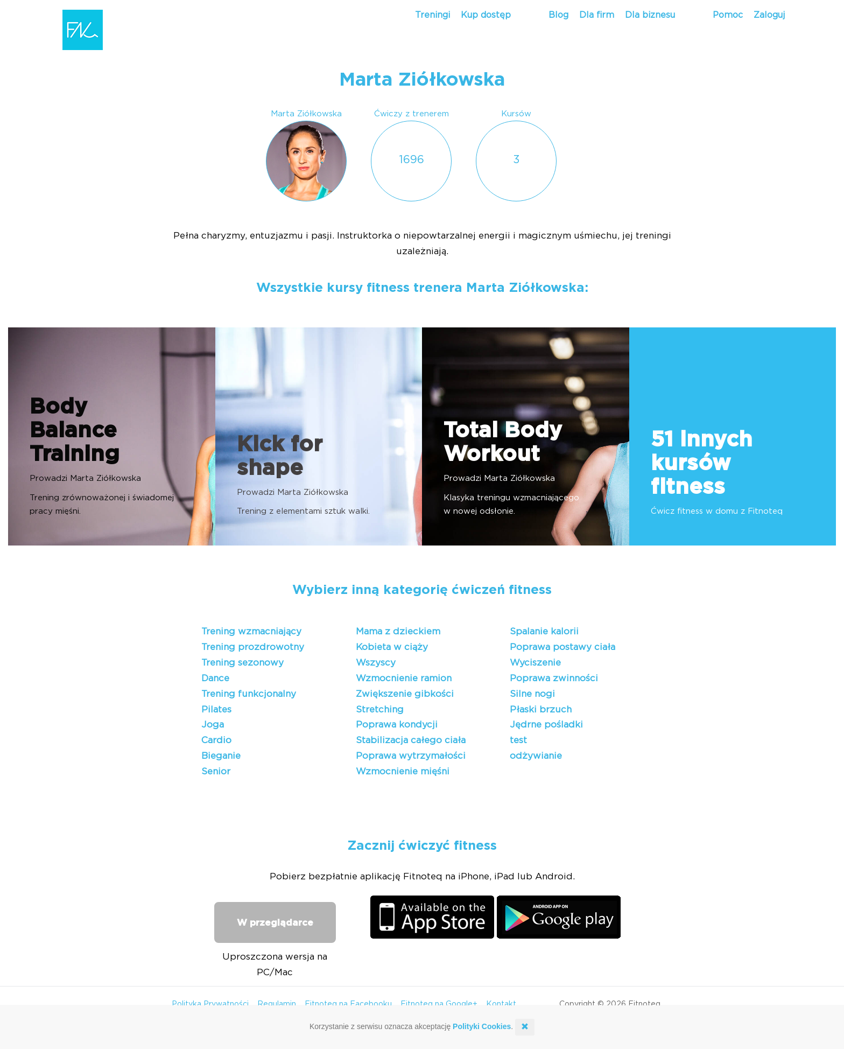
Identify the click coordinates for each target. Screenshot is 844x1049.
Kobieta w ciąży (392, 647)
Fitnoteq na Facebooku (348, 1004)
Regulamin (276, 1004)
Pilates (216, 709)
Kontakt (501, 1004)
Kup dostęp (486, 15)
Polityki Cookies (482, 1026)
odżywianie (536, 755)
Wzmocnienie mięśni (402, 771)
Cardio (216, 740)
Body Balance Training (74, 430)
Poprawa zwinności (554, 678)
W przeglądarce (275, 922)
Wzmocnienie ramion (404, 678)
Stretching (380, 709)
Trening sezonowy (242, 662)
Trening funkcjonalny (248, 693)
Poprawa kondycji (397, 724)
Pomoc (728, 15)
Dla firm (596, 15)
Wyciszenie (535, 662)
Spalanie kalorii (544, 631)
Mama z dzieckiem (398, 631)
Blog (558, 15)
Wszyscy (376, 662)
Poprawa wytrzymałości (411, 755)
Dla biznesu (650, 15)
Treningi (432, 15)
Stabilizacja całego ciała (411, 740)
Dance (215, 678)
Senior (215, 771)
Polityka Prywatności (210, 1004)
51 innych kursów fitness (701, 463)
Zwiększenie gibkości (405, 693)
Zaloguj (769, 15)
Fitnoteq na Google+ (438, 1004)
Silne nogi (532, 693)
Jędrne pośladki (546, 724)
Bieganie (221, 755)
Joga (212, 724)
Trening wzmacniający (251, 631)
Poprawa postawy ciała (562, 647)
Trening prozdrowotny (252, 647)
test (518, 740)
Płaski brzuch (541, 709)
